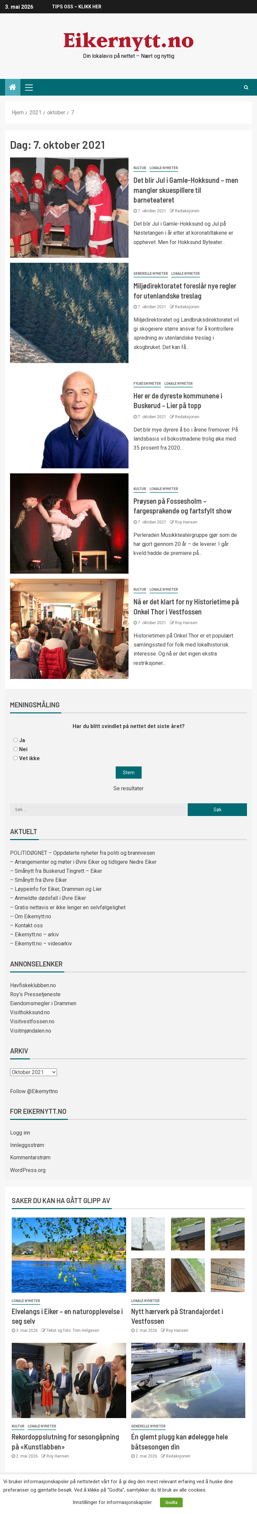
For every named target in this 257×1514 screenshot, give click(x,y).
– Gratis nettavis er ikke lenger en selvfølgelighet (67, 907)
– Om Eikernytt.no (30, 916)
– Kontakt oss (26, 925)
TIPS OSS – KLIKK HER (76, 6)
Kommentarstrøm (30, 1157)
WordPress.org (28, 1170)
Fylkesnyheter (147, 383)
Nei (23, 749)
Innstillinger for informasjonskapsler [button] (112, 1502)
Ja (22, 740)
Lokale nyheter (164, 168)
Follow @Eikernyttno (34, 1091)
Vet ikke (29, 758)
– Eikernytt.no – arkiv (34, 934)
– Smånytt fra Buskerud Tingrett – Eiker (56, 871)
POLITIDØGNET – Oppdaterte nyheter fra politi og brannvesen (82, 853)
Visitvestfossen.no (32, 1021)
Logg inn (20, 1133)
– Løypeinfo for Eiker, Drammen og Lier (56, 889)
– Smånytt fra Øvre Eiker (38, 880)
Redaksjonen (187, 211)
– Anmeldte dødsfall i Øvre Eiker (48, 898)
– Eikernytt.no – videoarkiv (41, 943)
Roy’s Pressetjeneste (35, 994)
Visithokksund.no (30, 1012)
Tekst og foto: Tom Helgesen (73, 1330)
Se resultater (128, 788)
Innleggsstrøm (27, 1145)
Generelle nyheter (151, 273)
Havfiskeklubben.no (33, 985)
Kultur (140, 168)
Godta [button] (171, 1502)
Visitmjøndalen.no (30, 1031)
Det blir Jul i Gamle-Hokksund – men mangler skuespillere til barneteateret (186, 190)
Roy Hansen (186, 522)
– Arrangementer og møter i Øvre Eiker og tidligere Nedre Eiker (83, 862)
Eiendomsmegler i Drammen (43, 1003)
